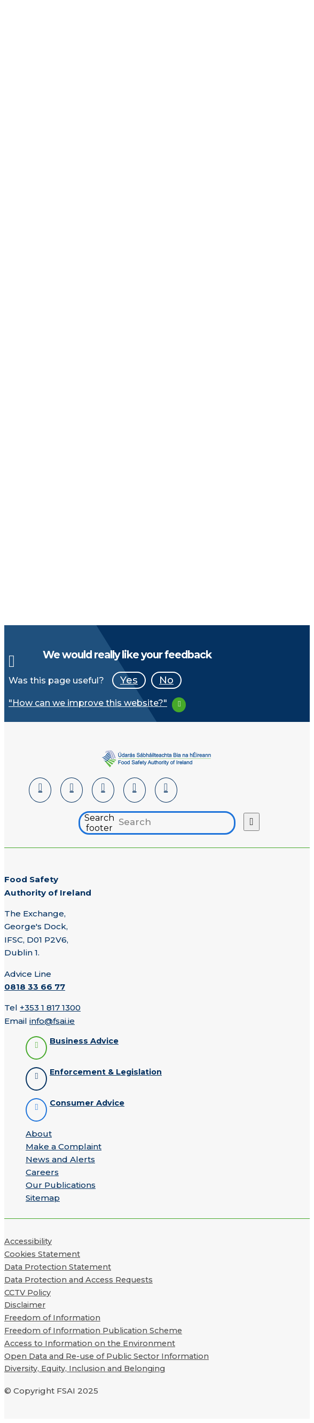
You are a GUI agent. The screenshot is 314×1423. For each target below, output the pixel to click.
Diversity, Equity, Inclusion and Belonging (84, 1368)
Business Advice (84, 1041)
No (166, 680)
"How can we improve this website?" (88, 703)
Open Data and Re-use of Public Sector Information (106, 1356)
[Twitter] (103, 790)
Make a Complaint (63, 1146)
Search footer (99, 823)
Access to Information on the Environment (89, 1343)
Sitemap (43, 1198)
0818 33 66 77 (34, 987)
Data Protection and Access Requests (78, 1280)
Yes (129, 680)
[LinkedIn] (40, 790)
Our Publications (61, 1185)
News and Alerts (60, 1159)
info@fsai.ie (52, 1021)
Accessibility (28, 1241)
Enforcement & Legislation (106, 1072)
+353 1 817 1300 (50, 1007)
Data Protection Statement (57, 1267)
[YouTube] (134, 790)
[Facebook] (71, 790)
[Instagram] (166, 790)
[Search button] (252, 822)
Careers (42, 1172)
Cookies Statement (42, 1254)
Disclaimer (24, 1305)
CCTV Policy (27, 1292)
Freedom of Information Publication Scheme (93, 1330)
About (39, 1134)
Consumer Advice (87, 1103)
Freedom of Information (52, 1318)
